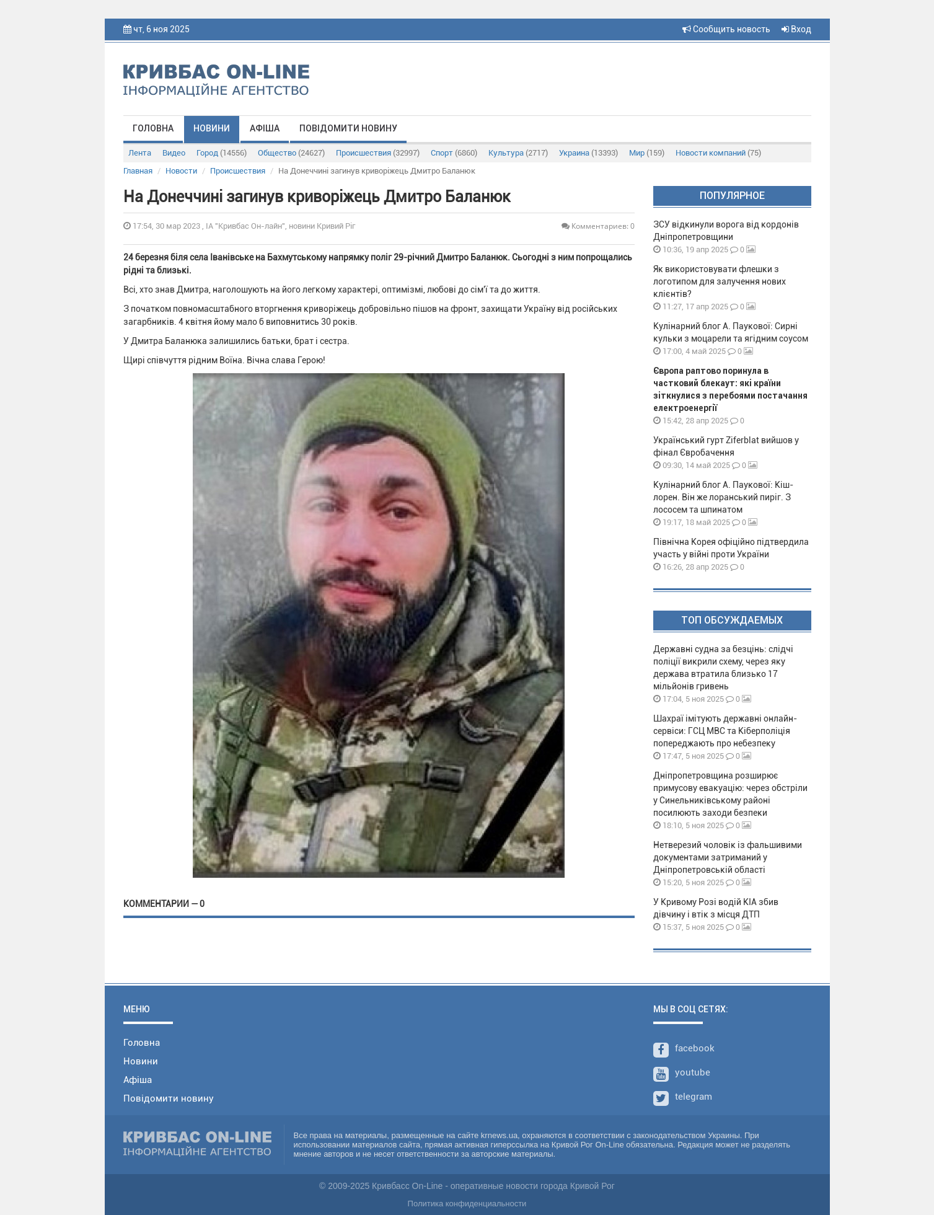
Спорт (454, 152)
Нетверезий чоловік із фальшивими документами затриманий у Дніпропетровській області (727, 857)
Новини (211, 128)
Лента (139, 152)
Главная (137, 170)
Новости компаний (718, 152)
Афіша (265, 128)
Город (221, 152)
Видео (173, 152)
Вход (796, 29)
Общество (291, 152)
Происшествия (378, 152)
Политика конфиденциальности (467, 1203)
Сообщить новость (726, 29)
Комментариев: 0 (598, 226)
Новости (181, 170)
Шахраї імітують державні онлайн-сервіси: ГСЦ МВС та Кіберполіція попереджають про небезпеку (725, 731)
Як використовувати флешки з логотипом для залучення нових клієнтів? (719, 281)
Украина (588, 152)
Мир (646, 152)
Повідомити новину (348, 128)
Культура (518, 152)
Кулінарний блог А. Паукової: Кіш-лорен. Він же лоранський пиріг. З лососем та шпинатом (723, 497)
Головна (153, 128)
